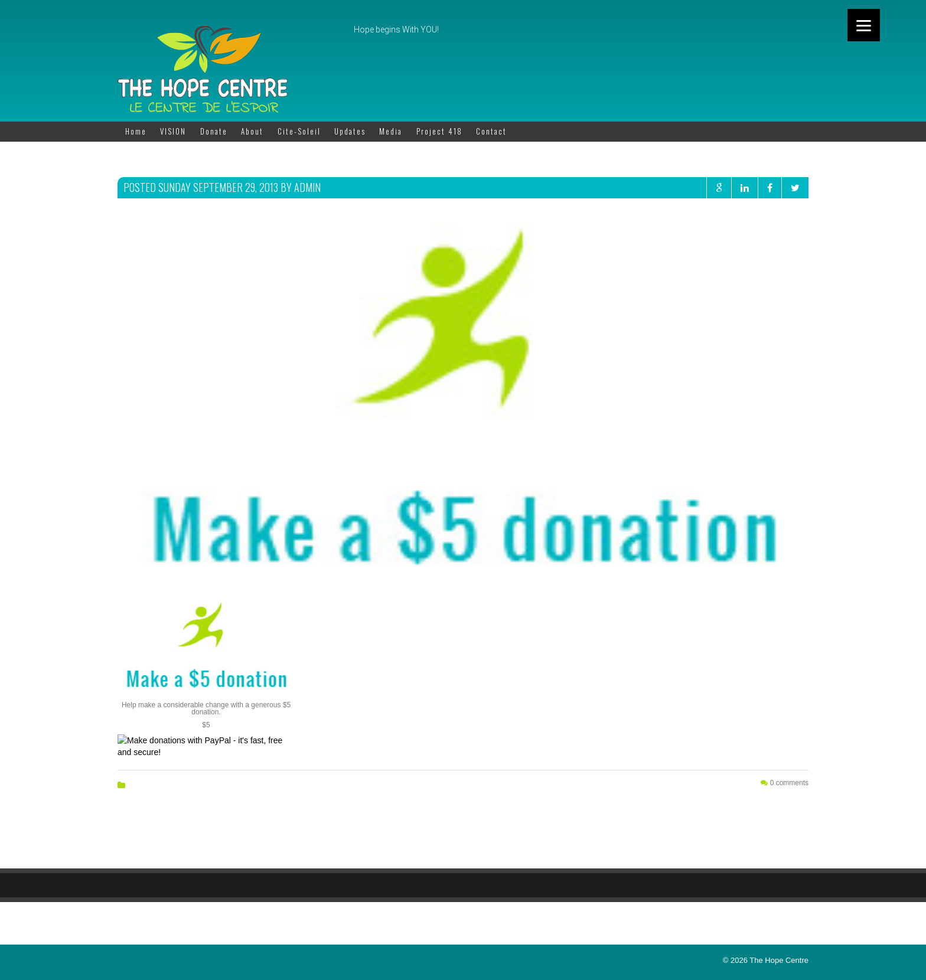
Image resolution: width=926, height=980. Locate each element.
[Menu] (863, 25)
